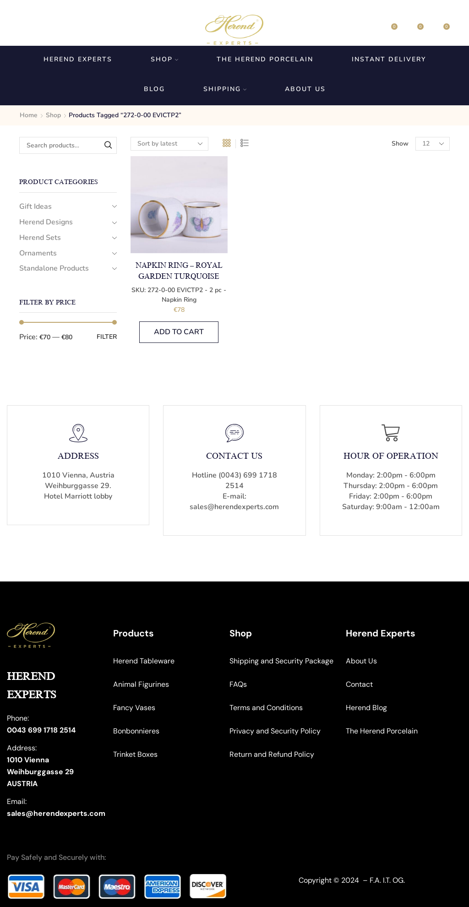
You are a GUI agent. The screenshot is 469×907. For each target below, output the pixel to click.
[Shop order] (169, 144)
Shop (164, 59)
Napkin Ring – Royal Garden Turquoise (179, 271)
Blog (154, 89)
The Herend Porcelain (265, 59)
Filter (107, 336)
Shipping (224, 89)
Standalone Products (54, 268)
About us (305, 89)
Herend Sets (40, 238)
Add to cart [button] (179, 332)
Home (29, 115)
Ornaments (38, 253)
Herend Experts (78, 59)
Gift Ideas (35, 206)
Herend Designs (46, 222)
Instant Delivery (389, 59)
